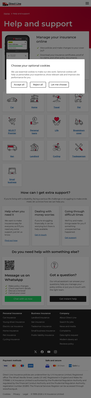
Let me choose (59, 84)
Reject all (38, 84)
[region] (45, 76)
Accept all (19, 84)
